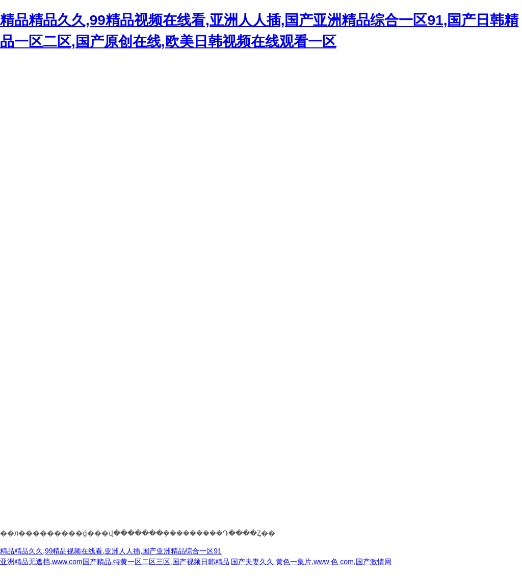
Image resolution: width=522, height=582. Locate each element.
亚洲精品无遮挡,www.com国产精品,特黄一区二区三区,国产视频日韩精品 (114, 562)
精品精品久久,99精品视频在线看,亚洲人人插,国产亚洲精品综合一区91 (111, 551)
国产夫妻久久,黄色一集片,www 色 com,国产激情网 (311, 562)
